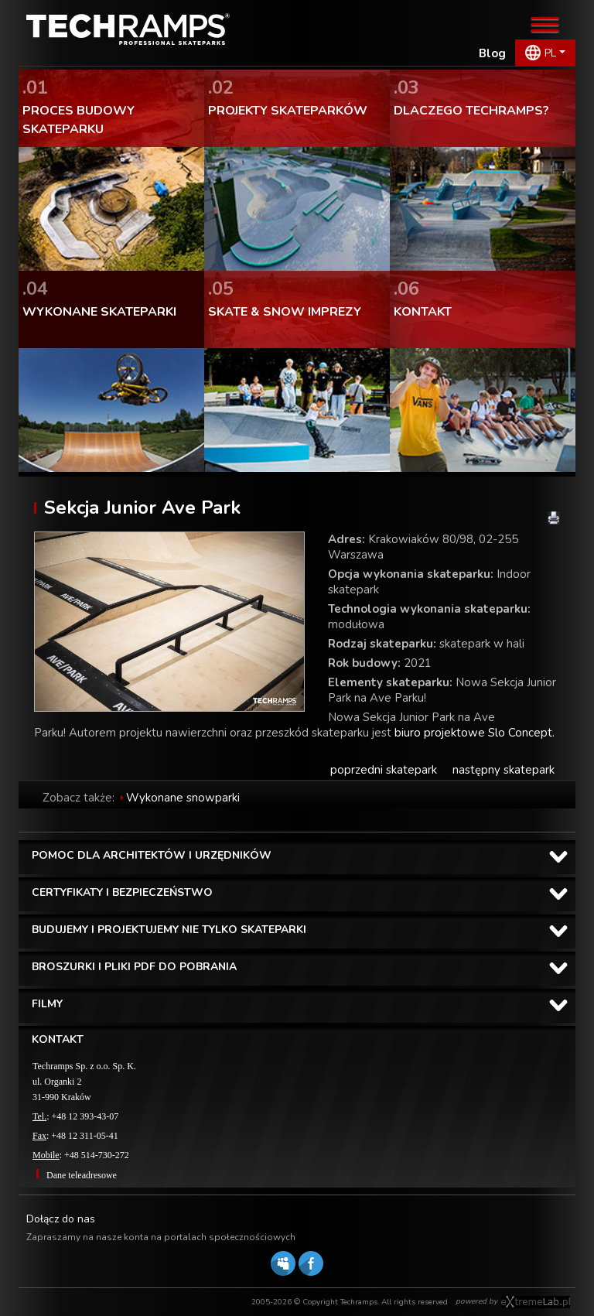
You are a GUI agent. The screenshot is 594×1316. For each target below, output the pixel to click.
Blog (492, 53)
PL (550, 53)
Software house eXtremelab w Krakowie (535, 1302)
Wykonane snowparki (183, 797)
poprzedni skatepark (383, 770)
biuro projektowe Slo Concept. (474, 732)
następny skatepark (503, 770)
